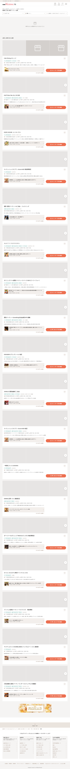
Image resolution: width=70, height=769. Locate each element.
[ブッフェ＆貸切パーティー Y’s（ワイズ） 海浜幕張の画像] (35, 599)
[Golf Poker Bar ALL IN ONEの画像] (35, 85)
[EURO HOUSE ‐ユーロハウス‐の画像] (35, 122)
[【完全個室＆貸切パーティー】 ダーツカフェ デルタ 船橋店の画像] (35, 673)
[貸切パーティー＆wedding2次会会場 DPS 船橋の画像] (35, 307)
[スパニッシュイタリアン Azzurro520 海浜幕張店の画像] (35, 159)
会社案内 (6, 763)
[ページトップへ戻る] (35, 725)
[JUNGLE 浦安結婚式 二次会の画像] (35, 381)
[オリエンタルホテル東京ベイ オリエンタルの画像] (35, 562)
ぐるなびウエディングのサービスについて (52, 763)
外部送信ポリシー (28, 763)
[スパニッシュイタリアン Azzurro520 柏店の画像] (35, 418)
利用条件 (14, 763)
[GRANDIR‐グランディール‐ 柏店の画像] (35, 344)
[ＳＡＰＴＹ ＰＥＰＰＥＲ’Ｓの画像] (35, 233)
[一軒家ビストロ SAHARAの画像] (35, 455)
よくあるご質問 (62, 763)
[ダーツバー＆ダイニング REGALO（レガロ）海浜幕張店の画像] (35, 525)
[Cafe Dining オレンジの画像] (35, 48)
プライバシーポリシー (20, 763)
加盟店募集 (42, 763)
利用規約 (10, 763)
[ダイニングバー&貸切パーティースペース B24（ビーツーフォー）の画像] (35, 270)
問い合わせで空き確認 (56, 329)
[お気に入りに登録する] (64, 58)
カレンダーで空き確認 (56, 70)
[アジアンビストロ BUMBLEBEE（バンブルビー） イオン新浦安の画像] (35, 636)
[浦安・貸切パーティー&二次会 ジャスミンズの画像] (35, 196)
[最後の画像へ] (65, 85)
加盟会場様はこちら (35, 763)
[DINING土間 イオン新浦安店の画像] (35, 488)
